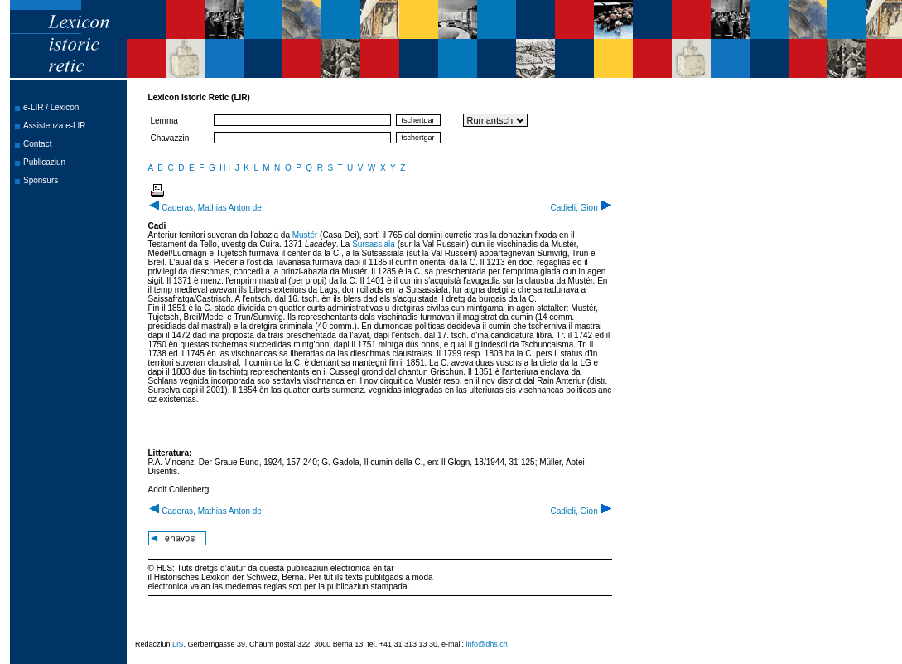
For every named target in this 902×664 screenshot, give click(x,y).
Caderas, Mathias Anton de (205, 207)
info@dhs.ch (487, 644)
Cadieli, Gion (580, 207)
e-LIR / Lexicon (51, 107)
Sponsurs (40, 180)
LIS (178, 644)
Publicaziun (44, 162)
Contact (37, 143)
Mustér (305, 235)
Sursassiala (373, 244)
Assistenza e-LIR (54, 125)
